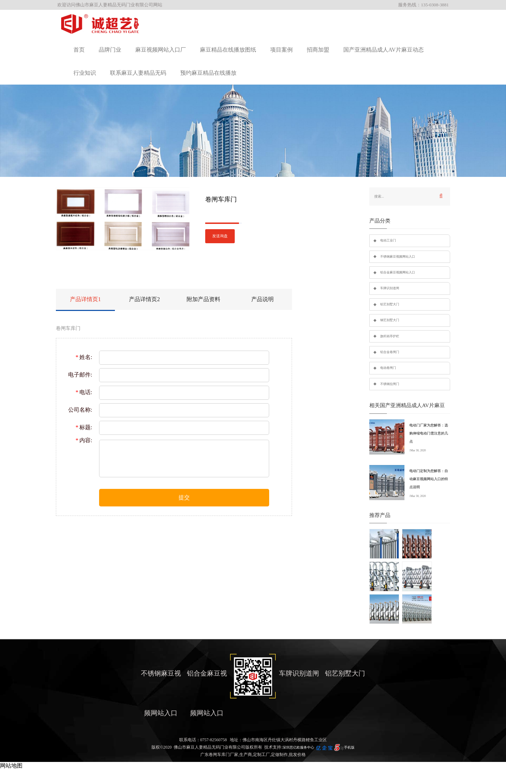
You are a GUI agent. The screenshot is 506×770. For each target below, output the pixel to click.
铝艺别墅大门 (389, 304)
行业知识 (84, 73)
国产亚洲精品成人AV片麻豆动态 (383, 50)
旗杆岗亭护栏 (389, 336)
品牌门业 (110, 50)
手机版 (349, 747)
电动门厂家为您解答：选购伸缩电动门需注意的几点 (428, 433)
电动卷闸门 (388, 368)
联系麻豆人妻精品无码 (138, 73)
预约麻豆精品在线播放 (208, 73)
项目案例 (281, 50)
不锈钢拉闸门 (389, 384)
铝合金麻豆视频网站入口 (397, 272)
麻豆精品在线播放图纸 (228, 50)
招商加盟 (318, 50)
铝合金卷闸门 (389, 352)
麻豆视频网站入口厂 (160, 50)
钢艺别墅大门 (389, 320)
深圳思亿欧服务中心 (298, 747)
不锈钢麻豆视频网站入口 (397, 256)
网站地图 (11, 766)
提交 (184, 497)
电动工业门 (388, 240)
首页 (79, 50)
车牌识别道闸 (389, 288)
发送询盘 (220, 236)
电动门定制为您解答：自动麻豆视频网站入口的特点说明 (428, 479)
